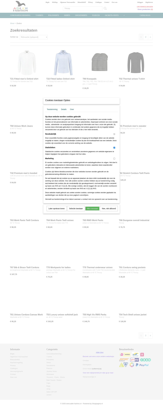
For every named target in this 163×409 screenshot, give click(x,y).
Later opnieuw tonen (57, 212)
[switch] (114, 137)
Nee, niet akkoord (109, 212)
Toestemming (52, 113)
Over (72, 113)
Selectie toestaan (76, 212)
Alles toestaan (92, 212)
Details (63, 113)
